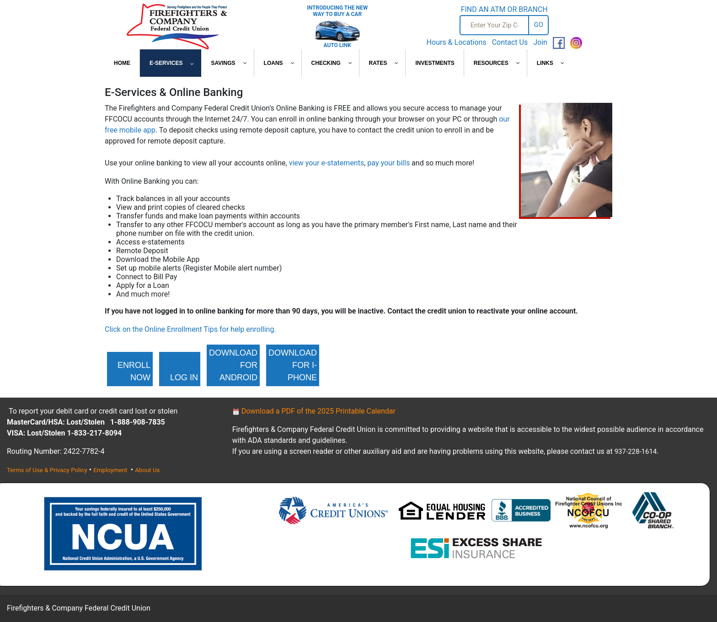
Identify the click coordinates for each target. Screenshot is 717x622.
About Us (147, 470)
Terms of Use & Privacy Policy (47, 470)
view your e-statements (326, 163)
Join (540, 42)
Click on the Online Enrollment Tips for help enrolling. (190, 329)
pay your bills (388, 163)
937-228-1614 (636, 451)
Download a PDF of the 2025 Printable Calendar (314, 411)
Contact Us (510, 42)
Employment (111, 470)
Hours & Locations (457, 42)
